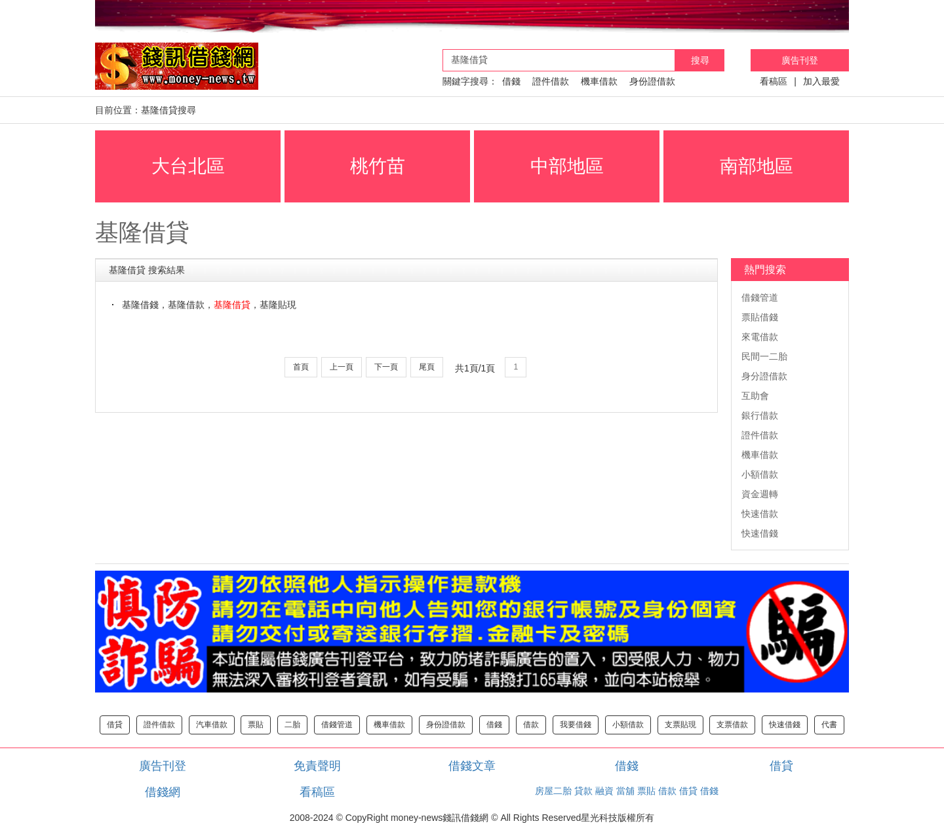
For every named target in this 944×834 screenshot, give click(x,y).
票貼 (256, 724)
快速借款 (759, 513)
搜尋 (700, 60)
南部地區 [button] (756, 166)
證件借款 (550, 81)
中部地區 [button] (567, 166)
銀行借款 (759, 415)
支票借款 (732, 724)
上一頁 (341, 366)
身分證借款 (764, 376)
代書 (829, 724)
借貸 (115, 724)
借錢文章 (472, 765)
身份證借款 (652, 81)
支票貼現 (680, 724)
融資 (604, 791)
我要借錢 (575, 724)
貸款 (583, 791)
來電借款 (759, 337)
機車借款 (599, 81)
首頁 (301, 366)
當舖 (625, 791)
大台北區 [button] (188, 166)
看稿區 (773, 81)
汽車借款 (211, 724)
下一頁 (386, 366)
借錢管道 (759, 297)
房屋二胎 (553, 791)
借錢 (511, 81)
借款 (531, 724)
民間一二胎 (764, 356)
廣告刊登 (799, 60)
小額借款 (759, 474)
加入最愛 (821, 81)
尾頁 (427, 366)
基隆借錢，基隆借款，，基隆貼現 (209, 304)
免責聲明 (317, 765)
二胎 (292, 724)
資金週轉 (759, 494)
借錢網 (162, 792)
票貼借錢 (759, 317)
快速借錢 (759, 533)
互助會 (755, 395)
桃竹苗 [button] (377, 166)
